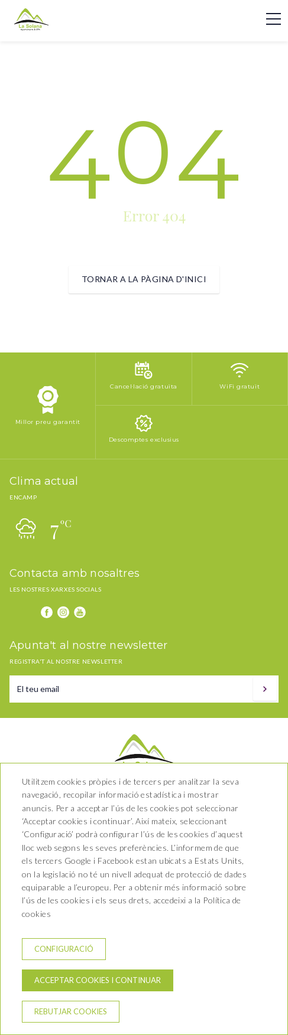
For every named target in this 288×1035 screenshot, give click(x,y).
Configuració (63, 949)
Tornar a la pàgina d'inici (144, 279)
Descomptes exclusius (144, 439)
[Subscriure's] (265, 689)
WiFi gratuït (239, 386)
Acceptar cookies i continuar (97, 980)
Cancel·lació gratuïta (143, 386)
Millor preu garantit (47, 422)
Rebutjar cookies (70, 1011)
